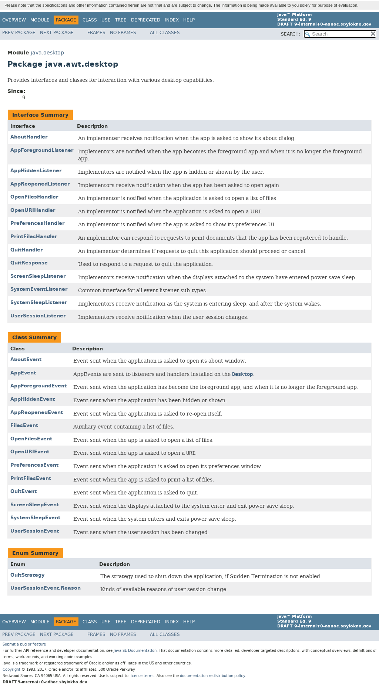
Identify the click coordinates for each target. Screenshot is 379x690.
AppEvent (23, 373)
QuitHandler (26, 250)
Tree (121, 20)
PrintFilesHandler (33, 236)
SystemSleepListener (38, 302)
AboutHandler (28, 137)
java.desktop (47, 53)
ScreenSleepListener (38, 276)
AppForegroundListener (41, 150)
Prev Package (19, 32)
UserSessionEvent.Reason (45, 588)
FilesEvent (24, 425)
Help (189, 20)
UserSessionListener (38, 316)
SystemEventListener (38, 289)
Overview (14, 20)
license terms (142, 676)
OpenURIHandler (32, 210)
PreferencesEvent (34, 465)
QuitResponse (29, 263)
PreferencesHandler (37, 223)
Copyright (11, 669)
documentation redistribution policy (212, 676)
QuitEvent (23, 491)
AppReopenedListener (40, 184)
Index (172, 20)
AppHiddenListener (35, 170)
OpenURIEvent (29, 451)
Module (40, 20)
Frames (96, 32)
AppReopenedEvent (36, 412)
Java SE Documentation (135, 651)
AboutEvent (25, 359)
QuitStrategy (27, 575)
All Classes (165, 32)
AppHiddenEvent (32, 399)
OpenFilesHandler (34, 197)
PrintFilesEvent (30, 478)
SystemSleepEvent (35, 517)
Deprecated (145, 20)
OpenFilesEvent (31, 438)
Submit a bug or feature (24, 644)
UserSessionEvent (34, 531)
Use (106, 20)
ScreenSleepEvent (34, 504)
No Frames (123, 32)
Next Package (57, 32)
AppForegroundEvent (38, 386)
